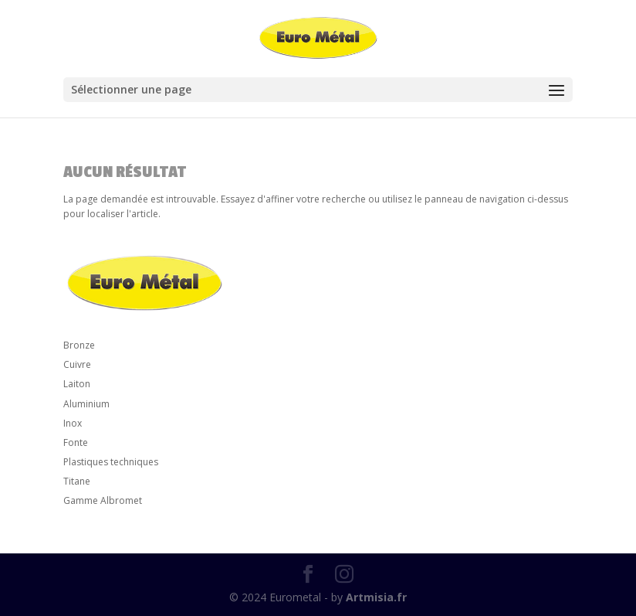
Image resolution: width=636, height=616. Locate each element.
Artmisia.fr (376, 597)
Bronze (79, 345)
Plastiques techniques (110, 461)
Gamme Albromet (102, 500)
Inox (72, 423)
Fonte (75, 442)
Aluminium (86, 403)
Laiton (76, 383)
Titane (76, 481)
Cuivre (77, 364)
